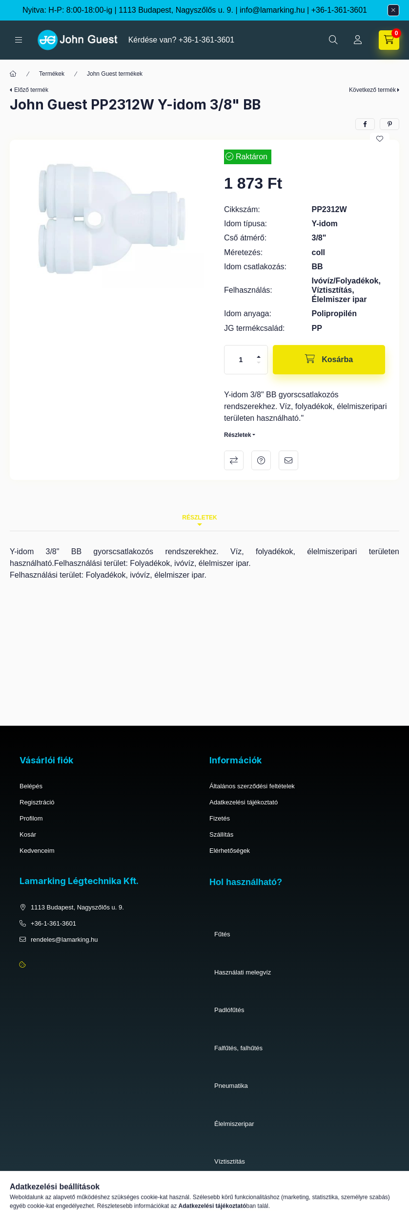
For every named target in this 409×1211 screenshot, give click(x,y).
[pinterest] (389, 124)
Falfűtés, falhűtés (238, 1048)
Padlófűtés (229, 1010)
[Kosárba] (329, 359)
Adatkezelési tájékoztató (243, 802)
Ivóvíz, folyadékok (239, 1199)
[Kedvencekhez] (379, 139)
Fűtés (222, 934)
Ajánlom (288, 460)
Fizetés (219, 818)
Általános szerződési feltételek (252, 786)
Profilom (31, 818)
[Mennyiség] (241, 360)
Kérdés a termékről (261, 460)
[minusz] (259, 363)
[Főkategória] (13, 73)
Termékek (51, 73)
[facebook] (365, 124)
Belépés (31, 786)
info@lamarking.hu (272, 10)
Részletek (237, 435)
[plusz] (259, 357)
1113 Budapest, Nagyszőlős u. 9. (77, 907)
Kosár (28, 834)
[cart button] (389, 40)
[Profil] (358, 40)
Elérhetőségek (229, 850)
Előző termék (31, 89)
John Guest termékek (115, 73)
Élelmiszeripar (234, 1123)
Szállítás (221, 834)
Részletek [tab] (199, 517)
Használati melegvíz (242, 972)
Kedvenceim (37, 850)
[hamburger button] (18, 40)
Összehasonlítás (234, 460)
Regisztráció (37, 802)
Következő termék (372, 89)
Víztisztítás (229, 1161)
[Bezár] (393, 10)
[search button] (333, 40)
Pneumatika (231, 1085)
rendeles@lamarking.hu (64, 939)
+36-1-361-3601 (339, 10)
